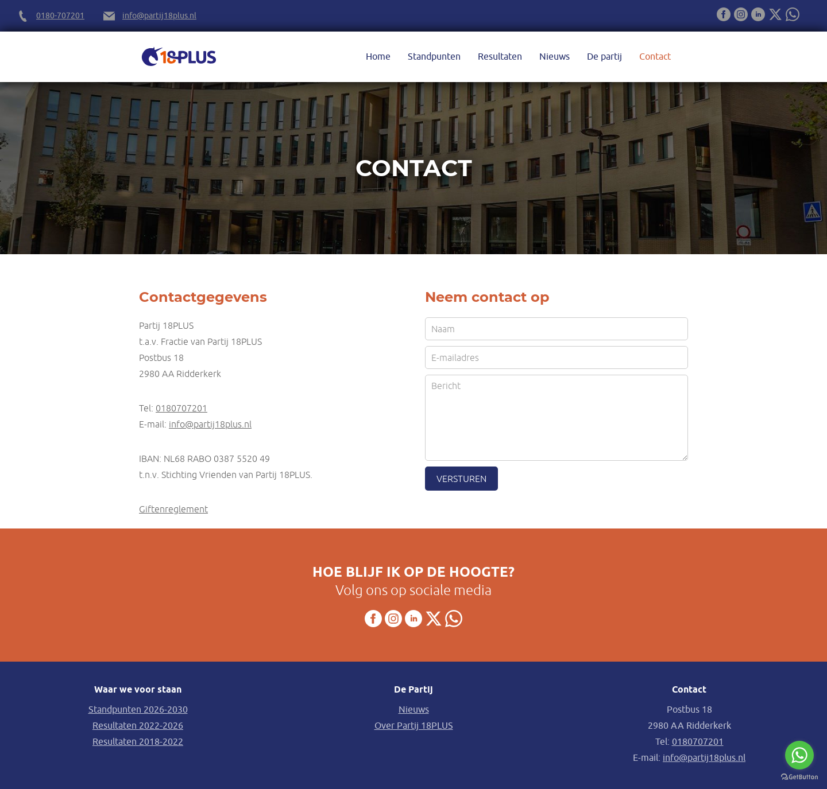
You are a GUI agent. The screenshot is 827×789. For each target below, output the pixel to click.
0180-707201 (60, 16)
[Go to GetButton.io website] (799, 777)
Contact (655, 57)
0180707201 (181, 408)
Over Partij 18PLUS (413, 726)
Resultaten (500, 57)
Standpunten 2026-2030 (138, 710)
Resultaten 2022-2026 (137, 726)
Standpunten (434, 57)
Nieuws (554, 57)
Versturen (461, 478)
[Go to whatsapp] (799, 755)
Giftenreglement (173, 509)
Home (378, 57)
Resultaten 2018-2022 (137, 742)
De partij (604, 57)
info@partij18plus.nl (159, 16)
